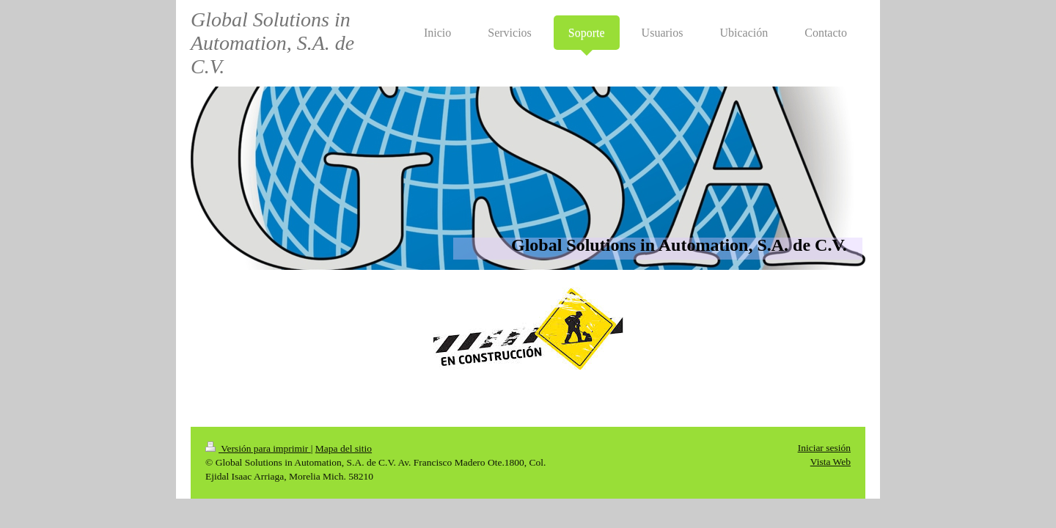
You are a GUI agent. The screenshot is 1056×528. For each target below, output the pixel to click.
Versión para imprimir (258, 448)
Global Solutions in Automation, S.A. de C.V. (272, 43)
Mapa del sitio (343, 448)
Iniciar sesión (824, 447)
